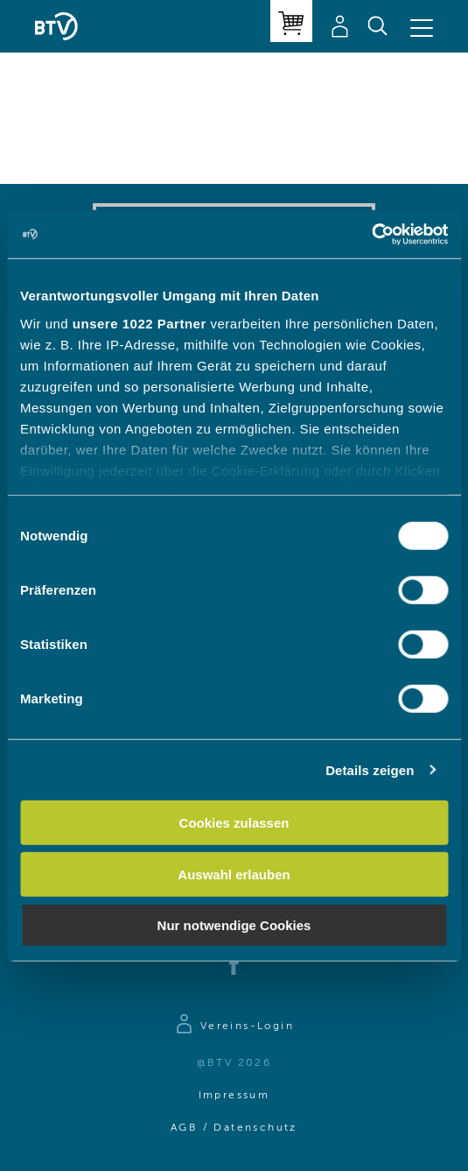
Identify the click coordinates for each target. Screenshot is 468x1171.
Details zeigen (369, 769)
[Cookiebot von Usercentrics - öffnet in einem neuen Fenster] (371, 233)
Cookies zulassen (234, 822)
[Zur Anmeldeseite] (234, 1026)
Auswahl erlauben (234, 873)
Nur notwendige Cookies (234, 925)
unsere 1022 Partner (139, 322)
